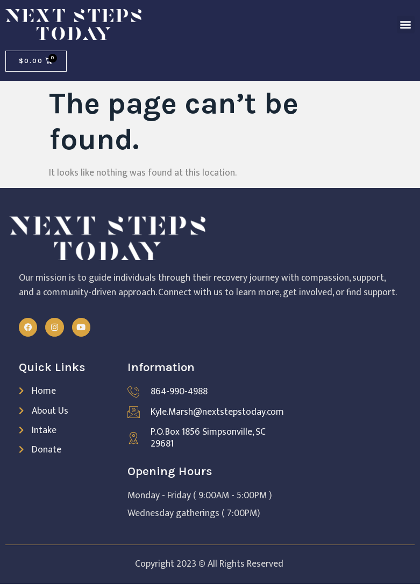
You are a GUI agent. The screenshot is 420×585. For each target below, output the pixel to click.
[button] (406, 24)
